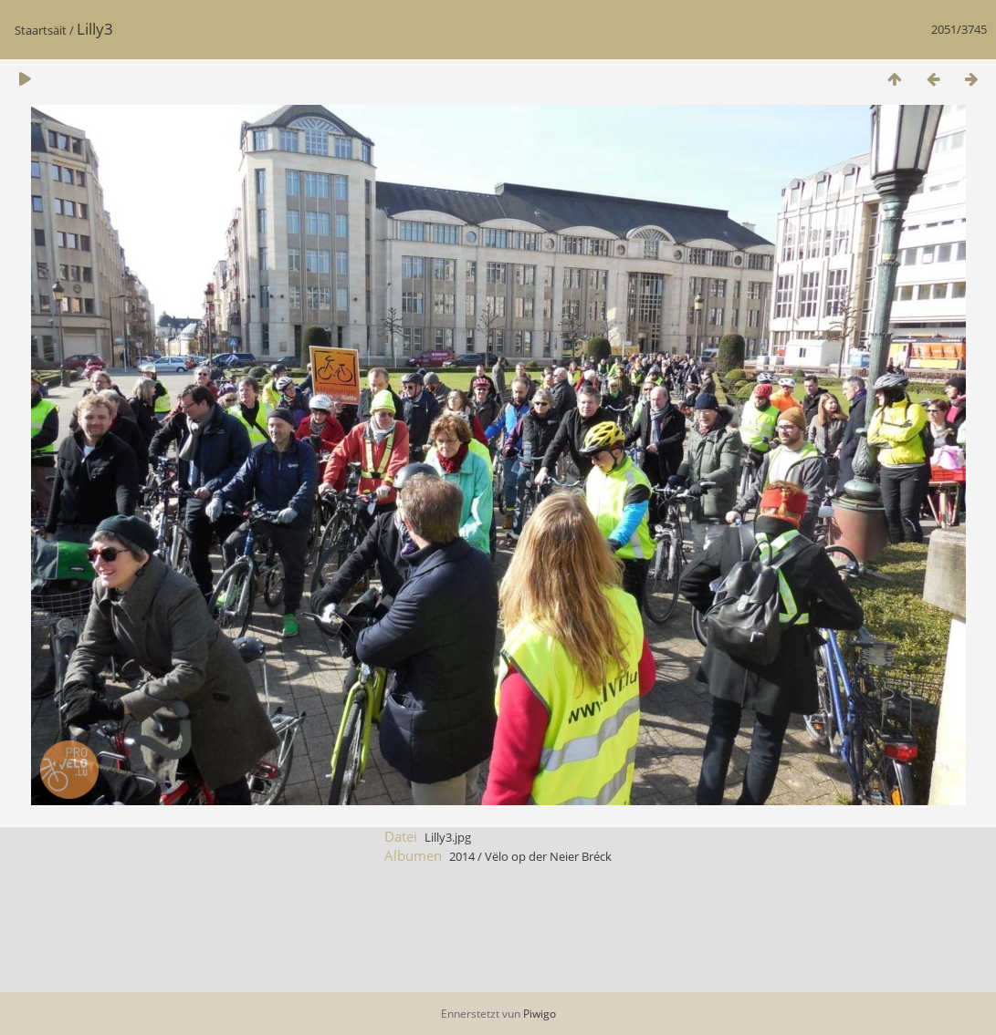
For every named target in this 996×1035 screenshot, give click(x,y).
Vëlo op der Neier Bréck (548, 856)
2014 (462, 856)
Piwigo (539, 1013)
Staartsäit (41, 30)
